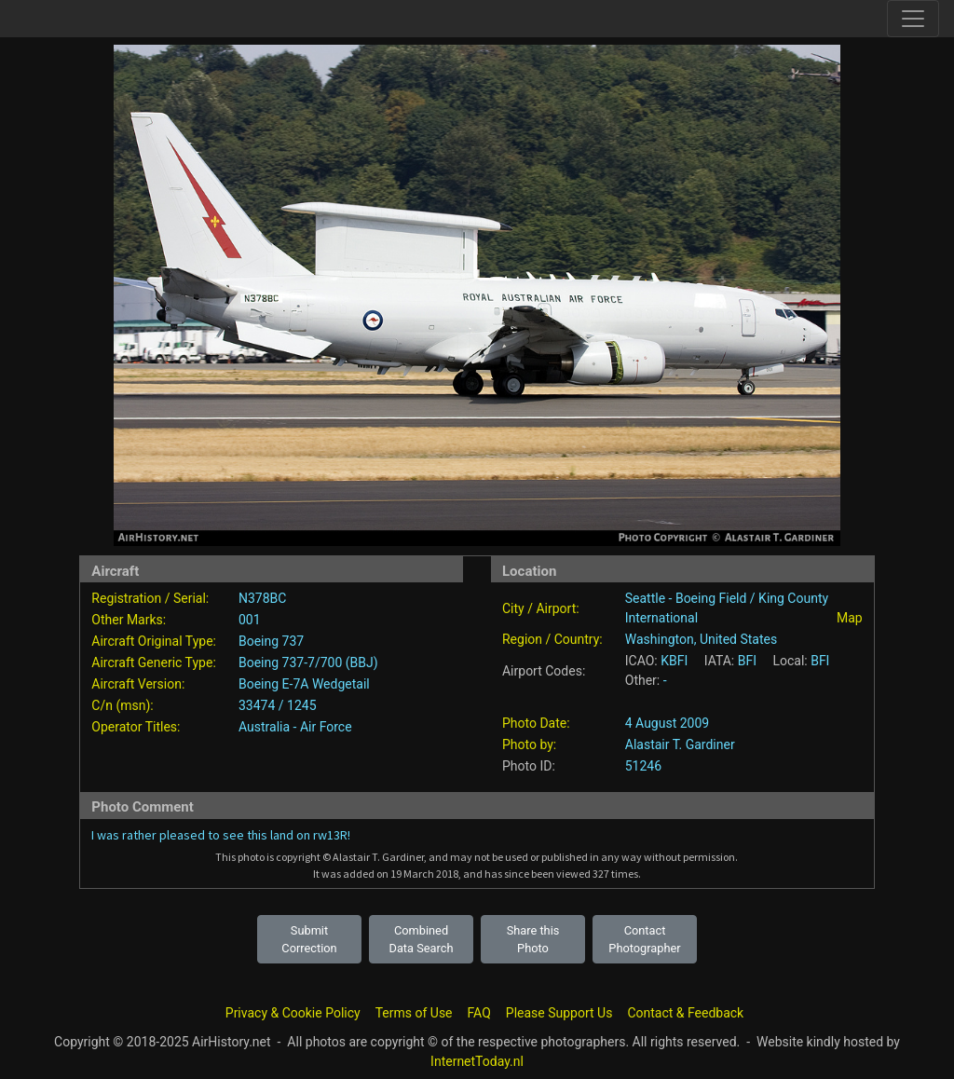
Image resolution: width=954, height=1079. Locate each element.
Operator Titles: (135, 726)
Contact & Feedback (685, 1012)
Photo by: (529, 744)
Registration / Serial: (150, 598)
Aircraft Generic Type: (153, 662)
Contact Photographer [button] (644, 939)
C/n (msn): (122, 705)
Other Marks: (128, 619)
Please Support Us (559, 1012)
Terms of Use (414, 1012)
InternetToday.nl (477, 1061)
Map (850, 617)
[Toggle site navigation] (913, 18)
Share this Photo (533, 939)
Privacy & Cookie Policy (293, 1012)
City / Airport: (540, 608)
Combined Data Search (421, 939)
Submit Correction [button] (308, 939)
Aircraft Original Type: (153, 641)
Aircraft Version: (137, 683)
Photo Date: (536, 723)
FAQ (479, 1012)
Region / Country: (552, 639)
